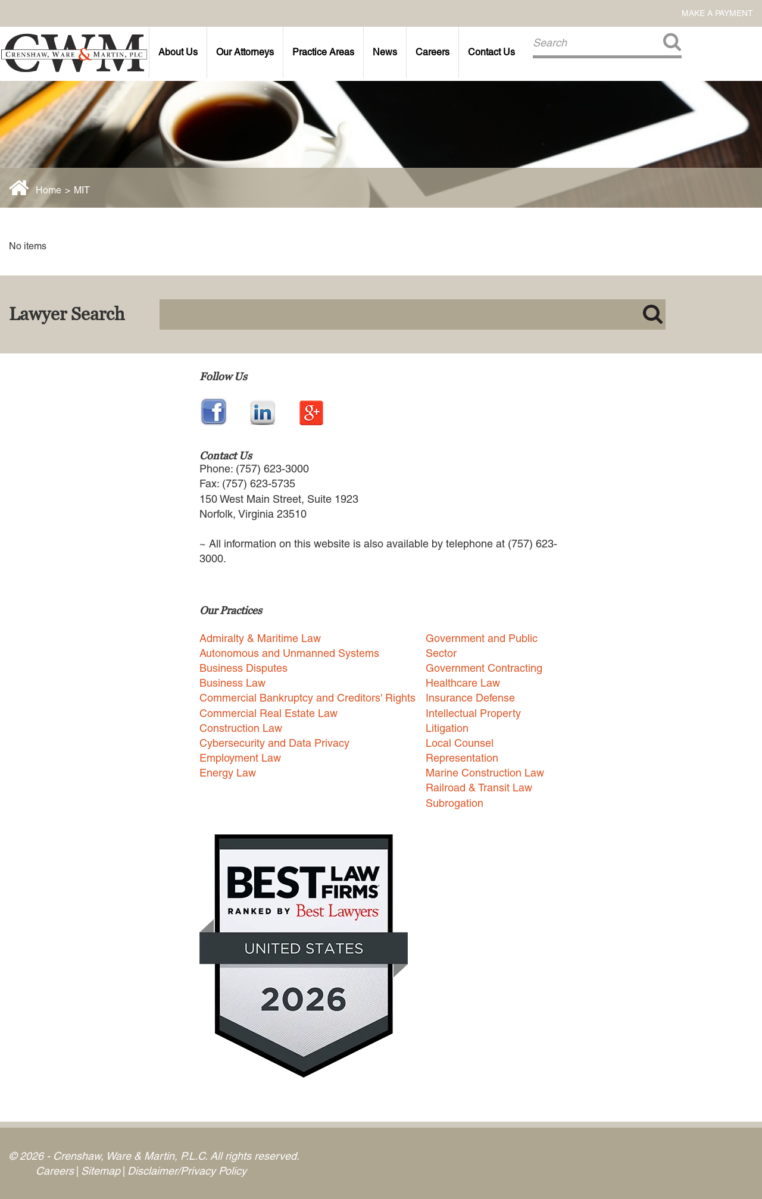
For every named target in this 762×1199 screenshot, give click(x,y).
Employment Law (240, 758)
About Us (178, 52)
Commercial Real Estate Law (268, 713)
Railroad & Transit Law (479, 787)
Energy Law (227, 772)
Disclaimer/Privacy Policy (186, 1170)
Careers (432, 52)
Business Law (232, 683)
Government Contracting (484, 668)
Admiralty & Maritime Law (260, 638)
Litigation (447, 728)
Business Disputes (243, 668)
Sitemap (100, 1170)
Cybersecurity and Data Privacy (274, 743)
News (385, 52)
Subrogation (454, 803)
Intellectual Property (473, 713)
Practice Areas (323, 52)
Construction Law (240, 728)
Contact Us (491, 52)
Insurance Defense (470, 697)
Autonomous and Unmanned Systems (289, 653)
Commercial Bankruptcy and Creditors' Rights (307, 697)
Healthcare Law (463, 683)
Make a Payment (717, 13)
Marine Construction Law (485, 772)
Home (48, 190)
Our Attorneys (245, 52)
